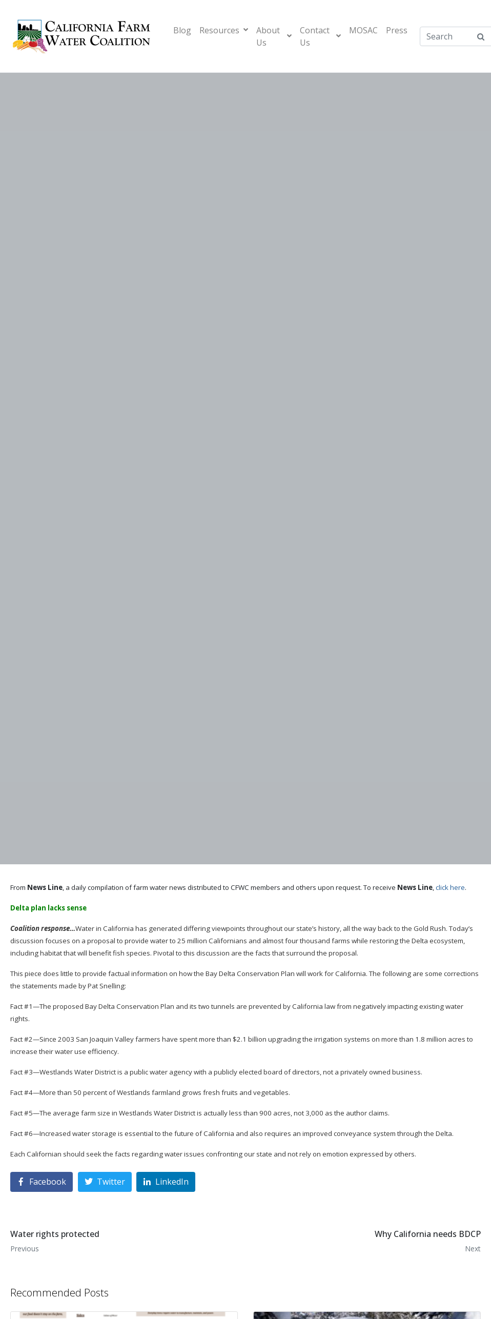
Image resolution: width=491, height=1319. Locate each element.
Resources (223, 30)
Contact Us (320, 36)
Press (396, 30)
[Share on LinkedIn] (165, 1182)
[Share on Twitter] (105, 1182)
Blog (182, 30)
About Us (274, 36)
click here (450, 887)
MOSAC (363, 30)
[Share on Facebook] (41, 1182)
